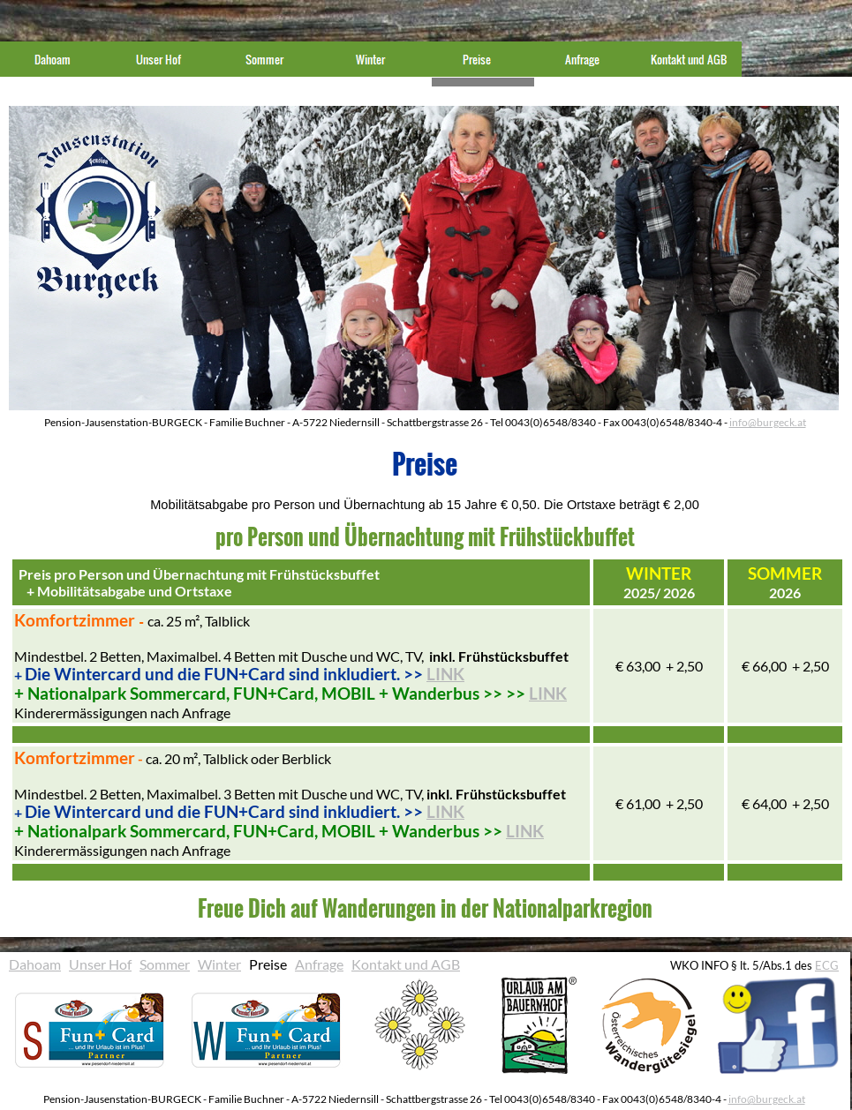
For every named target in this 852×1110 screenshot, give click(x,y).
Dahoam (35, 964)
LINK (445, 674)
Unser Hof (100, 964)
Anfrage (319, 964)
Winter (219, 964)
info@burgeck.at (767, 422)
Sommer (164, 964)
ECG (827, 965)
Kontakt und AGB (405, 964)
